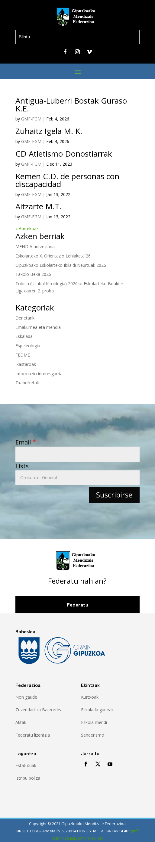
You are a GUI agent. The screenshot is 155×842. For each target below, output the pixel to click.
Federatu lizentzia (32, 735)
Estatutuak (25, 765)
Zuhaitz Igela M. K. (48, 131)
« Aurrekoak (27, 228)
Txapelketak (27, 382)
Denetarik (24, 318)
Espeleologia (27, 345)
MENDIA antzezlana (35, 246)
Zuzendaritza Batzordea (39, 710)
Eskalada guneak (97, 710)
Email (25, 442)
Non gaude (26, 697)
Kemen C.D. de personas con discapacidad (67, 180)
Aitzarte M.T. (38, 206)
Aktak (20, 722)
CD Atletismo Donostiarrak (63, 153)
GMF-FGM (31, 119)
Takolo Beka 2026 (33, 274)
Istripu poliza (27, 778)
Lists (22, 466)
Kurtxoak (89, 697)
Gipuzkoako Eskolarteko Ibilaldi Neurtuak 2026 (60, 265)
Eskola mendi (94, 722)
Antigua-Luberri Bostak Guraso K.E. (71, 104)
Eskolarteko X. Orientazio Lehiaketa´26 (53, 256)
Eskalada (24, 336)
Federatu (77, 604)
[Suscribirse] (114, 495)
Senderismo (92, 735)
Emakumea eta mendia (38, 327)
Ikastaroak (25, 364)
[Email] (77, 454)
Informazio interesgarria (39, 373)
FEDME (22, 355)
